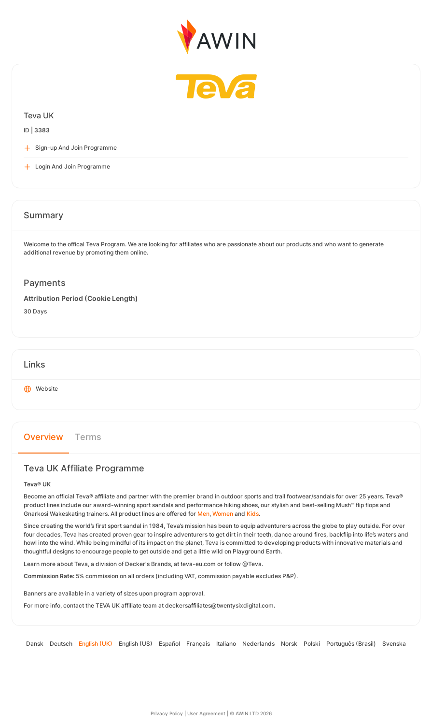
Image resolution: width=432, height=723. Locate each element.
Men (203, 513)
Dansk (34, 643)
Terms (88, 437)
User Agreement (206, 713)
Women (222, 513)
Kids (253, 513)
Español (169, 643)
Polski (312, 643)
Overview (43, 437)
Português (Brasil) (351, 643)
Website (41, 389)
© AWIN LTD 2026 (251, 713)
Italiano (226, 643)
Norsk (289, 643)
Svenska (394, 643)
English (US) (136, 643)
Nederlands (258, 643)
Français (198, 643)
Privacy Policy (167, 713)
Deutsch (61, 643)
